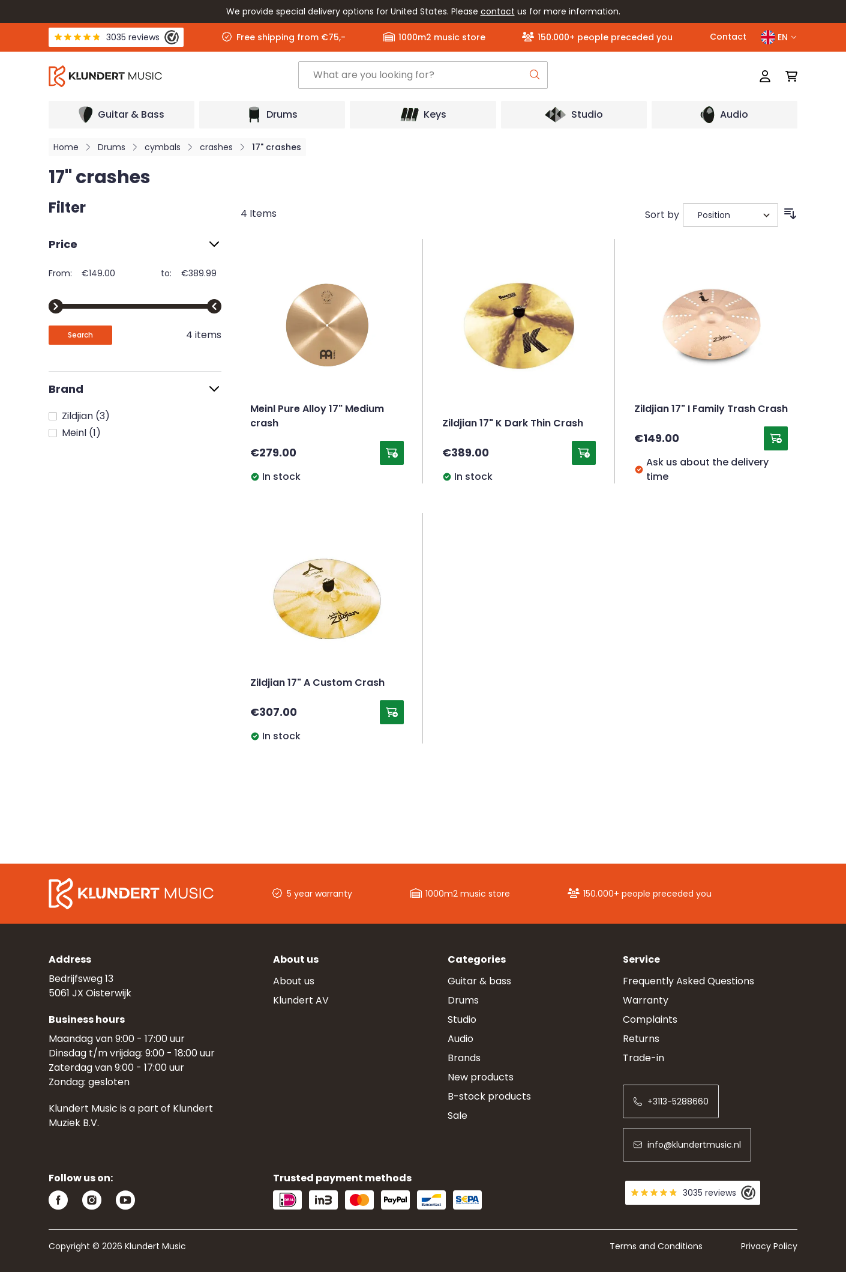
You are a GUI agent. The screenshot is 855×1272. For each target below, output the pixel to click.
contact (498, 11)
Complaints (650, 1019)
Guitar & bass (479, 981)
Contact (728, 37)
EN (779, 37)
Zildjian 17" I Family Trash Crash (711, 409)
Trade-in (643, 1058)
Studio (462, 1019)
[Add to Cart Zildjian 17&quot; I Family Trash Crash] (776, 438)
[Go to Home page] (173, 76)
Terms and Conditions (656, 1246)
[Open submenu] (121, 115)
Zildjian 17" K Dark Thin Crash (512, 424)
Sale (457, 1115)
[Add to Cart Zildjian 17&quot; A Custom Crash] (392, 712)
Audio (460, 1039)
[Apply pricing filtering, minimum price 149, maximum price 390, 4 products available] (80, 335)
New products (481, 1077)
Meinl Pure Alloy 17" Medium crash (317, 416)
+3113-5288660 (671, 1101)
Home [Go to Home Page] (66, 147)
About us (293, 981)
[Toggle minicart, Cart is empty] (787, 76)
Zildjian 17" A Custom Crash (317, 683)
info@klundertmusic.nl (687, 1145)
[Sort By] (730, 215)
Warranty (645, 1000)
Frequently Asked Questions (688, 981)
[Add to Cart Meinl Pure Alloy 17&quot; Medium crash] (392, 453)
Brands (464, 1058)
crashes (216, 147)
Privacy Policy (769, 1246)
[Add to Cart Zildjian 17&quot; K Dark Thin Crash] (584, 453)
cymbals (163, 147)
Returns (641, 1039)
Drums (111, 147)
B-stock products (489, 1096)
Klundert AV (301, 1000)
